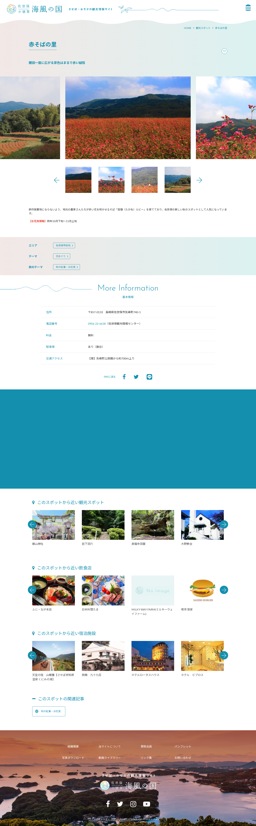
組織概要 (73, 746)
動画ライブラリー (110, 757)
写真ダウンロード (73, 757)
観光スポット (203, 27)
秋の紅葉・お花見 (65, 266)
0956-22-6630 (97, 323)
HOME (187, 27)
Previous (57, 180)
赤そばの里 (221, 27)
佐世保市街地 (63, 245)
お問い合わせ (182, 757)
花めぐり (61, 256)
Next (199, 180)
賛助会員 (146, 746)
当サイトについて (110, 746)
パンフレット (182, 746)
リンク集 (146, 757)
